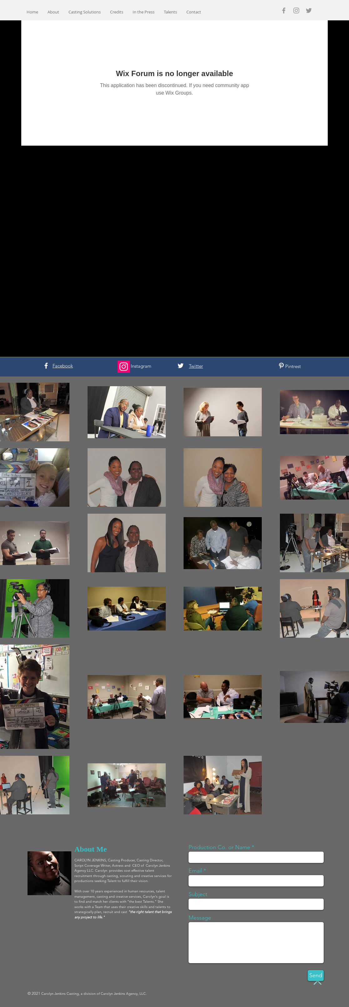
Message (200, 918)
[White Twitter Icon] (181, 366)
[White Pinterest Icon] (281, 366)
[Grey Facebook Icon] (284, 10)
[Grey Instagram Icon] (296, 10)
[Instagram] (124, 367)
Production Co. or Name (219, 847)
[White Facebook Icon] (46, 366)
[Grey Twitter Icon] (309, 10)
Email (195, 871)
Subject (198, 894)
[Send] (316, 975)
